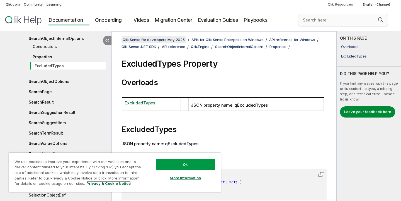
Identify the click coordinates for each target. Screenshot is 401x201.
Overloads (349, 46)
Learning (54, 4)
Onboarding (108, 20)
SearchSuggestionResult (52, 112)
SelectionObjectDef (47, 195)
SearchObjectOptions (49, 81)
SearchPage (40, 91)
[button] (380, 20)
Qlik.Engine (200, 46)
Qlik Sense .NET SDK (138, 46)
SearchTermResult (46, 133)
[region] (115, 172)
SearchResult (41, 102)
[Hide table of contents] (107, 40)
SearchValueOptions (48, 143)
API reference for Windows (292, 39)
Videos (141, 20)
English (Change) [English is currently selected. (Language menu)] (377, 4)
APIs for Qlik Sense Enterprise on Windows (227, 39)
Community (33, 4)
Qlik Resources (340, 4)
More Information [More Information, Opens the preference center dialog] (185, 178)
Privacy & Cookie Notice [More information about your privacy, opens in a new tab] (108, 183)
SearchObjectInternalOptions (56, 38)
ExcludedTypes (49, 65)
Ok (185, 164)
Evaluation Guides (218, 20)
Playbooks (256, 20)
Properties (42, 56)
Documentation (65, 20)
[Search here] (343, 20)
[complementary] (369, 116)
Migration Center (173, 20)
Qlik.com (13, 4)
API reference (173, 46)
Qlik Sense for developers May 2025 (154, 39)
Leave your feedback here (367, 111)
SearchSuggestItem (47, 122)
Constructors (45, 46)
